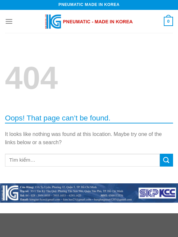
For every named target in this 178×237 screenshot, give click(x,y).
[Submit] (166, 160)
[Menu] (9, 21)
